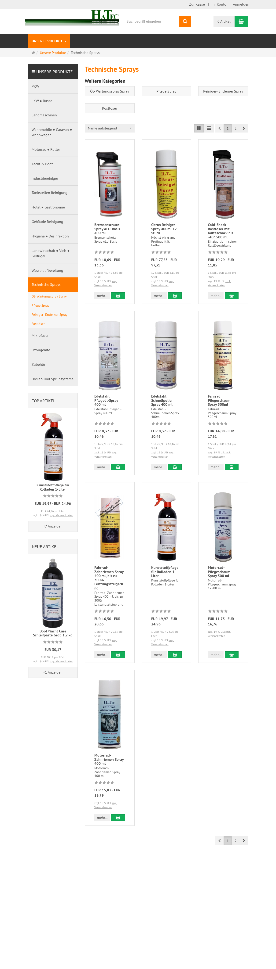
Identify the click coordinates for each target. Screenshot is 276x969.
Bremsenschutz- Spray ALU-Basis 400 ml (107, 228)
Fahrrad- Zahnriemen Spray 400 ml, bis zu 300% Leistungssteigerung (109, 578)
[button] (243, 128)
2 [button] (236, 128)
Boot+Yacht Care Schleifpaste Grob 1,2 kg (53, 633)
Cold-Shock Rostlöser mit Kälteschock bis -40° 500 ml (220, 231)
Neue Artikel (45, 546)
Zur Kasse (197, 4)
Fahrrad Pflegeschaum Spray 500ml (219, 400)
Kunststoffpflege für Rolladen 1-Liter (164, 571)
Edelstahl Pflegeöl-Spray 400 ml (106, 400)
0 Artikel (224, 21)
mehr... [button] (102, 295)
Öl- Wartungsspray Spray (109, 91)
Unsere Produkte (49, 41)
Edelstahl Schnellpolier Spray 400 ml (162, 400)
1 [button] (228, 128)
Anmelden (241, 4)
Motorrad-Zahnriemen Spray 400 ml (109, 759)
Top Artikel (43, 400)
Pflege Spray (166, 91)
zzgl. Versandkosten (61, 515)
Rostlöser (109, 108)
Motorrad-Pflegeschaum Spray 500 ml (219, 571)
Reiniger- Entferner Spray (223, 91)
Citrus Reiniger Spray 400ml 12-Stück (164, 228)
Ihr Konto (218, 4)
